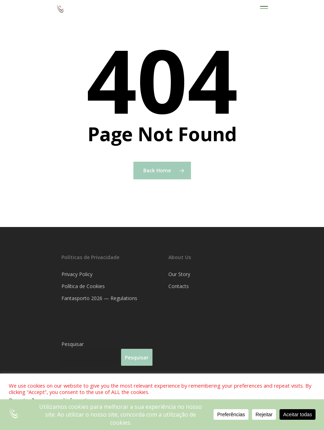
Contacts (178, 286)
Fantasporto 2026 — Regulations (99, 298)
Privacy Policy (76, 274)
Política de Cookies (83, 286)
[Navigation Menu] (264, 8)
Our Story (179, 274)
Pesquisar (72, 344)
